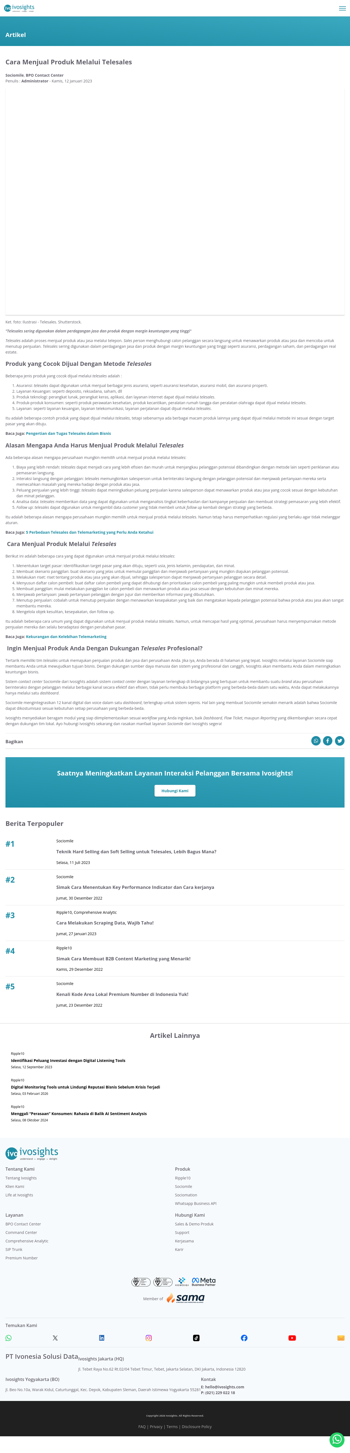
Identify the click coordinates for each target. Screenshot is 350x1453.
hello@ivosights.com (224, 1403)
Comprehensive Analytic (26, 1257)
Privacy (156, 1443)
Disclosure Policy (197, 1443)
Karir (179, 1266)
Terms (172, 1443)
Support (182, 1249)
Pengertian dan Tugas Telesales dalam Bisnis (68, 450)
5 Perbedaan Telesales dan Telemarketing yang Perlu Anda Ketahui (89, 549)
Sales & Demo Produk (194, 1240)
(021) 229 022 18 (220, 1409)
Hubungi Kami (175, 807)
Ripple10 (183, 1194)
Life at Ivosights (19, 1211)
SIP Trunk (13, 1266)
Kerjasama (184, 1257)
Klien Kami (14, 1203)
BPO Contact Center (23, 1240)
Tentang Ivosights (21, 1194)
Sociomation (186, 1211)
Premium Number (21, 1274)
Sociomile (183, 1203)
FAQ (142, 1443)
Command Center (21, 1249)
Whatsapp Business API (196, 1220)
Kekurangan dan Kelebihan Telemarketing (66, 653)
